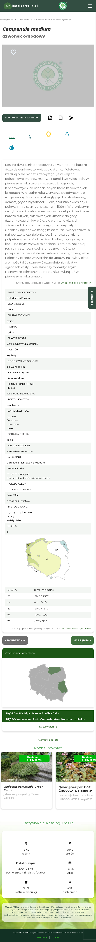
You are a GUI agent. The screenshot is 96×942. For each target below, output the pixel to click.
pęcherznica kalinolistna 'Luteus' (26, 872)
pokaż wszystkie (48, 726)
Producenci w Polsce (19, 653)
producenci (92, 298)
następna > (82, 640)
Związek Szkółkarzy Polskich (76, 282)
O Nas (56, 938)
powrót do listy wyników (22, 117)
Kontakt (42, 938)
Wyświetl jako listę (48, 739)
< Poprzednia (15, 640)
